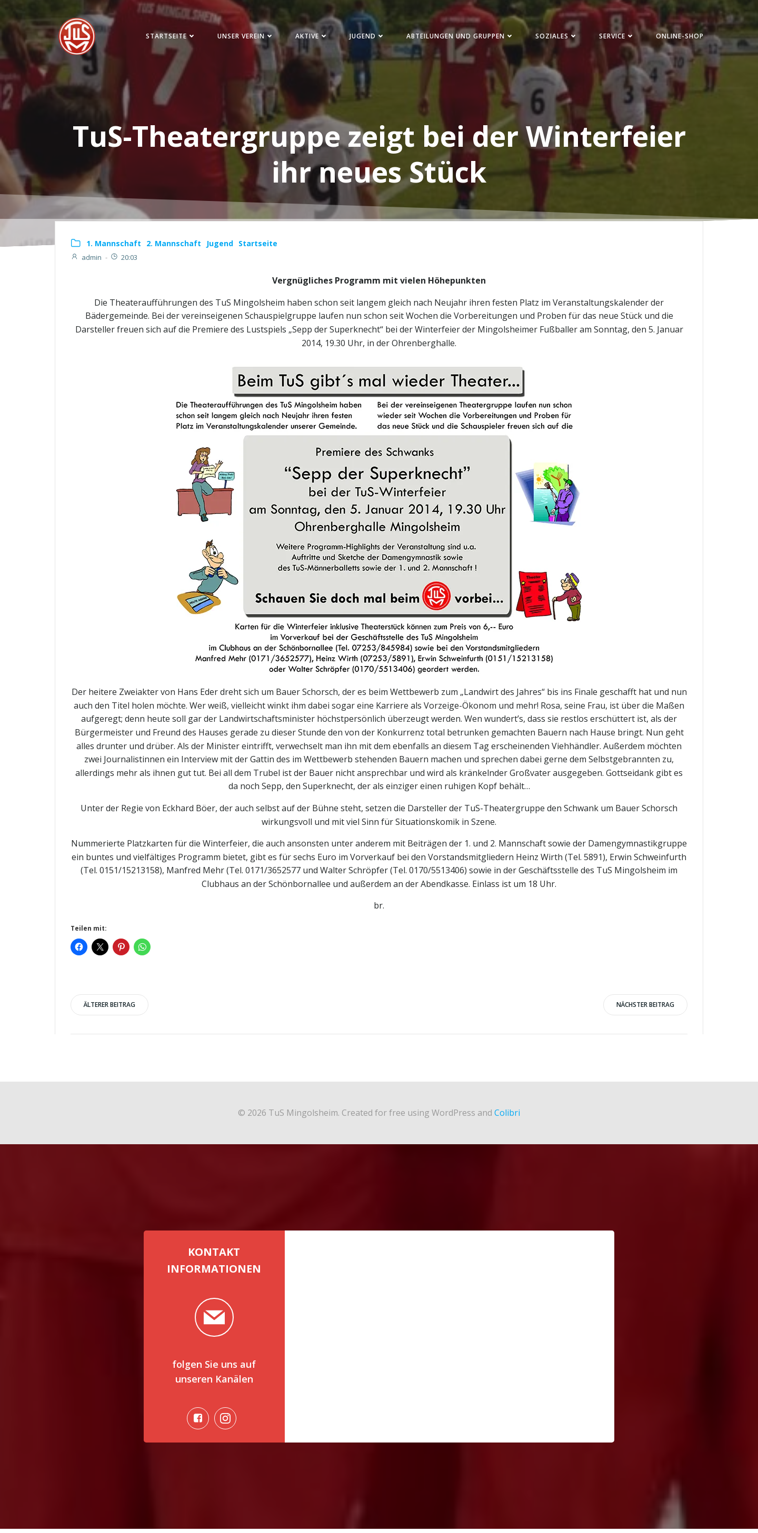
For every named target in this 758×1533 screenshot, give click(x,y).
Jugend (366, 36)
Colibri (507, 1115)
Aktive (310, 36)
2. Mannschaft (174, 245)
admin (86, 259)
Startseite (169, 36)
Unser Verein (244, 36)
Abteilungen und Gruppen (459, 36)
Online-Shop (678, 36)
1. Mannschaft (114, 245)
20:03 (124, 259)
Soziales (555, 36)
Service (615, 36)
